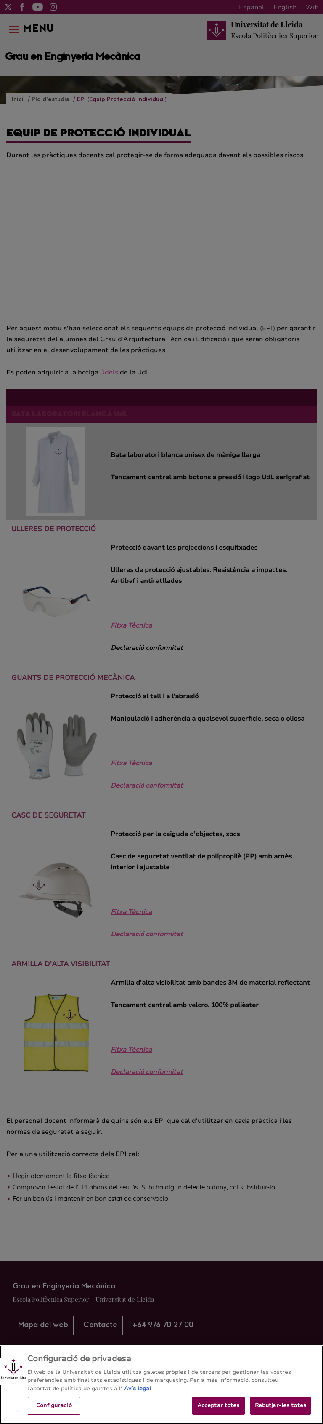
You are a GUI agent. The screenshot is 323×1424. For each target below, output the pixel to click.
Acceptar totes (218, 1411)
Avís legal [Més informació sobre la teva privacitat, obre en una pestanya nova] (137, 1394)
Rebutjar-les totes (280, 1411)
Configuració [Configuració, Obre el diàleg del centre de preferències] (54, 1411)
